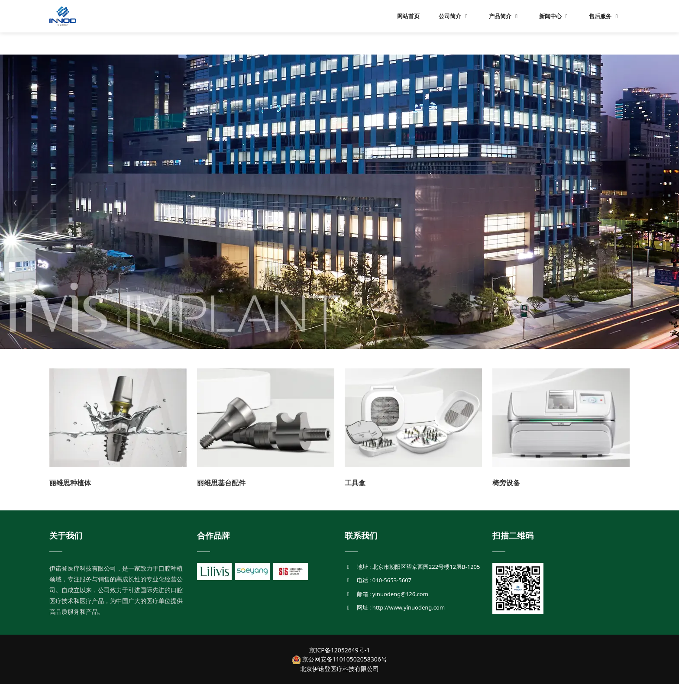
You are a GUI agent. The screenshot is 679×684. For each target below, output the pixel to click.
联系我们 (361, 536)
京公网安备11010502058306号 (339, 659)
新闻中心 (554, 16)
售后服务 (604, 16)
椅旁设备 (506, 483)
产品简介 (504, 16)
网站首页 (408, 16)
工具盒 (355, 483)
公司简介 (454, 16)
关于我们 (65, 536)
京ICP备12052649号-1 (339, 650)
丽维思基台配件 (221, 483)
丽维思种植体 (70, 483)
